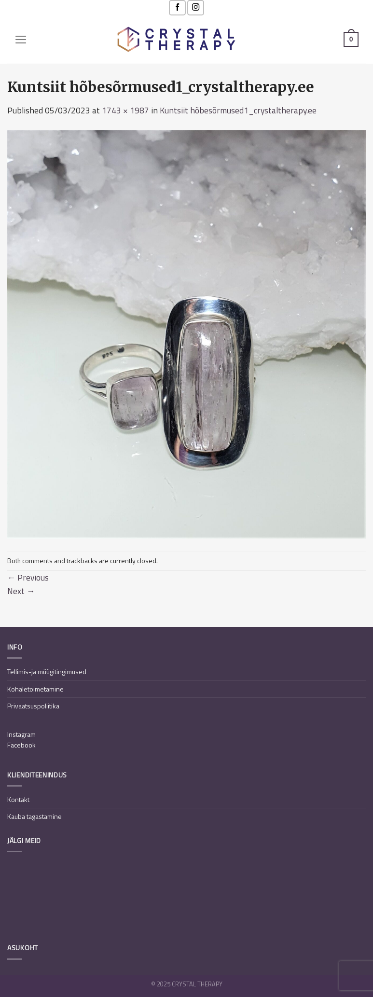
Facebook (21, 745)
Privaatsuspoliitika (33, 706)
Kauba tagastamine (34, 816)
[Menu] (21, 40)
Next (21, 590)
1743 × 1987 (125, 110)
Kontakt (18, 799)
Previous (28, 577)
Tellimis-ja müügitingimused (46, 671)
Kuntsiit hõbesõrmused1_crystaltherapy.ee (238, 110)
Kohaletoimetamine (35, 689)
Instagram (21, 734)
